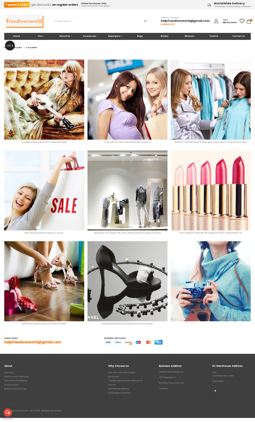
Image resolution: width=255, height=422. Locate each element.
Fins (40, 36)
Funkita (214, 36)
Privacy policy (11, 384)
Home (16, 36)
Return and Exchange (15, 388)
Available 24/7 (168, 24)
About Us (9, 372)
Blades (164, 36)
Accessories (89, 36)
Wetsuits (189, 36)
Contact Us (238, 36)
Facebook (215, 390)
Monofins (65, 36)
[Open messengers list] (8, 412)
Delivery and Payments (16, 376)
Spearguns (114, 36)
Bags (140, 36)
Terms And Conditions (15, 380)
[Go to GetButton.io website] (8, 419)
